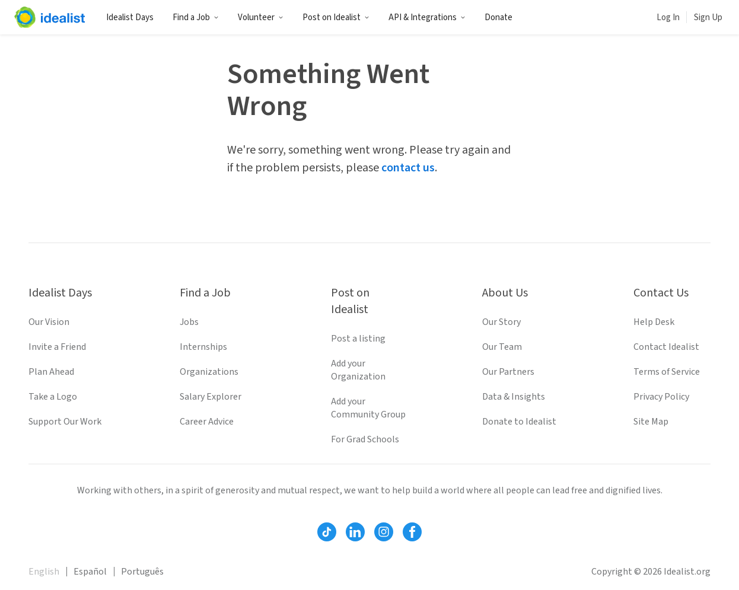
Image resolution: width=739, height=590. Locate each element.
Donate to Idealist (519, 421)
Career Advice (207, 421)
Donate (498, 17)
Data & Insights (513, 396)
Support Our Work (64, 421)
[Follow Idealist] (326, 531)
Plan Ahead (51, 371)
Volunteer (261, 17)
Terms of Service (666, 371)
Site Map (650, 421)
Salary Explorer (210, 396)
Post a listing (358, 338)
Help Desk (653, 322)
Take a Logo (52, 396)
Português (142, 571)
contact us (408, 168)
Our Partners (508, 371)
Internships (203, 346)
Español (90, 571)
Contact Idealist (666, 346)
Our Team (502, 346)
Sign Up (708, 17)
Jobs (189, 322)
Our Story (501, 322)
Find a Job (196, 17)
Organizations (209, 371)
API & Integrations (427, 17)
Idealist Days (130, 17)
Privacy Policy (661, 396)
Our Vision (48, 322)
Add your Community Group (368, 408)
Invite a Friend (57, 346)
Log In (668, 17)
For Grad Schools (365, 439)
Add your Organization (358, 370)
